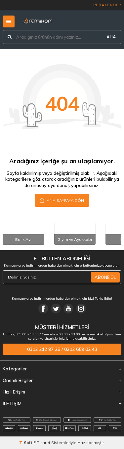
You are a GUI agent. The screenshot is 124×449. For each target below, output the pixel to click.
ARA (111, 36)
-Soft (26, 442)
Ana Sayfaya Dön (62, 200)
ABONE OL (105, 277)
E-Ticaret (41, 442)
